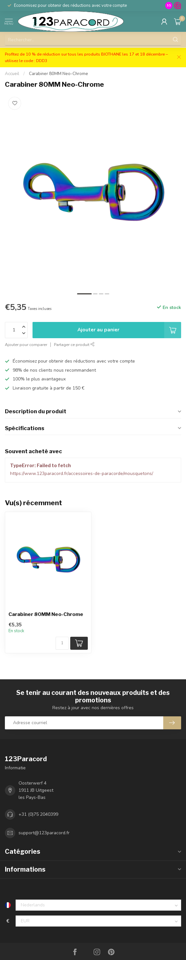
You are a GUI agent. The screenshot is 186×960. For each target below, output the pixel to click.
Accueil (12, 74)
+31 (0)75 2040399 (38, 814)
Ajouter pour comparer (26, 344)
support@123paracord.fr (44, 833)
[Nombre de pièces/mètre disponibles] (62, 643)
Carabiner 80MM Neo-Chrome (58, 74)
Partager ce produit (74, 344)
